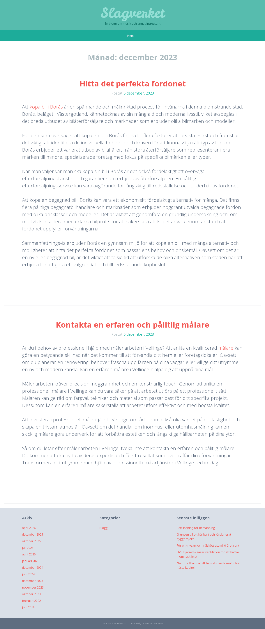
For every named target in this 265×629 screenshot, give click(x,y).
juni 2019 (28, 607)
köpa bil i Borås (46, 106)
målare (225, 347)
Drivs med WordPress (114, 623)
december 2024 (32, 568)
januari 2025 (30, 561)
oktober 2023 (31, 594)
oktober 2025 (31, 541)
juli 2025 (27, 548)
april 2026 (29, 528)
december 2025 (32, 534)
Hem (130, 36)
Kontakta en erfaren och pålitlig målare (132, 324)
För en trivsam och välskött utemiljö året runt (208, 545)
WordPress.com (154, 623)
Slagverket (133, 13)
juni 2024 (28, 574)
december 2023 (32, 581)
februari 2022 (31, 601)
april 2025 (29, 554)
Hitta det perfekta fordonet (133, 83)
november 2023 (33, 587)
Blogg (103, 528)
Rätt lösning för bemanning (196, 528)
